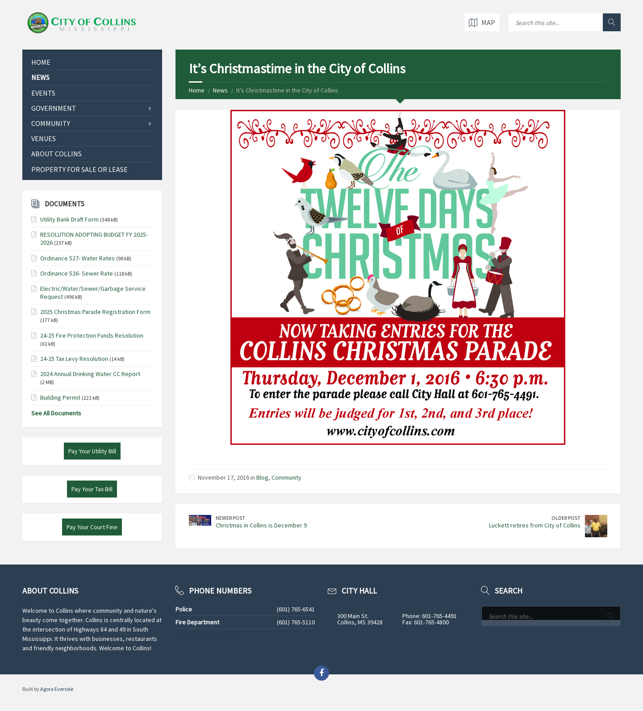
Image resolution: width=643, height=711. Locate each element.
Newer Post (230, 517)
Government (53, 108)
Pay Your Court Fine (92, 527)
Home (197, 90)
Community (286, 477)
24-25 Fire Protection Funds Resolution (91, 335)
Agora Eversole (56, 689)
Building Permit (60, 397)
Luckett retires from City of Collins (534, 525)
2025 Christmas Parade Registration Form (95, 312)
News (220, 90)
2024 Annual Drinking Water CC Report (90, 374)
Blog (262, 477)
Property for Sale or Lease (79, 169)
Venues (43, 138)
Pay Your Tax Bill (92, 489)
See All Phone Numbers (206, 636)
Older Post (565, 517)
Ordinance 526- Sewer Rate (76, 273)
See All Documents (56, 413)
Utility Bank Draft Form (69, 219)
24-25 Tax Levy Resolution (74, 359)
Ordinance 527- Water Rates (77, 258)
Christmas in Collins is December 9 (261, 525)
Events (43, 92)
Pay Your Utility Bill (92, 451)
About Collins (56, 153)
